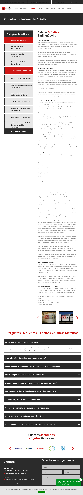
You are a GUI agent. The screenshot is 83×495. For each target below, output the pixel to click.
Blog (59, 8)
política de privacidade (71, 489)
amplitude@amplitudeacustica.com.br (40, 2)
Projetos (41, 8)
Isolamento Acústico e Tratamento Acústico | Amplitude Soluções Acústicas (6, 8)
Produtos (33, 8)
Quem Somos (23, 8)
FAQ (63, 8)
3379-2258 (23, 470)
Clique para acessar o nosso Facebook (72, 8)
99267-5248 (10, 470)
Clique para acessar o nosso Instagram (77, 8)
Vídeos (47, 8)
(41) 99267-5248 (59, 2)
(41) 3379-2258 (73, 2)
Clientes (53, 8)
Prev (38, 318)
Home (16, 8)
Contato (69, 8)
